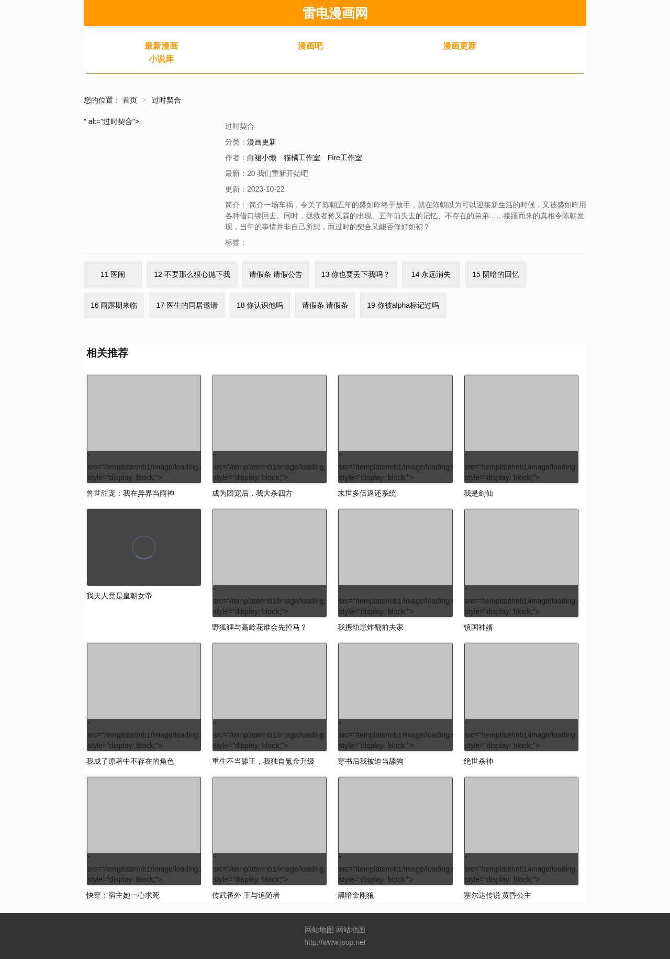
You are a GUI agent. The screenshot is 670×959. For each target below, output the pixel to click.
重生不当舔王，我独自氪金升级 (263, 761)
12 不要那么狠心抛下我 (192, 274)
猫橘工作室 (302, 157)
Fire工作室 (345, 157)
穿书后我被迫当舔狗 (371, 761)
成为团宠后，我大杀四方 (252, 493)
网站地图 (319, 929)
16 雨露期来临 (114, 305)
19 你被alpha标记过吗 (403, 305)
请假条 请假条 (325, 305)
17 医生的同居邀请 (186, 305)
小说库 (161, 58)
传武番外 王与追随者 (246, 895)
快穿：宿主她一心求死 (123, 895)
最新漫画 (161, 45)
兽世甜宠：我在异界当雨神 (130, 493)
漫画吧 (310, 45)
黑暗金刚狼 (356, 895)
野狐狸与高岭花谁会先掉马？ (259, 627)
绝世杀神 (478, 761)
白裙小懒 (261, 157)
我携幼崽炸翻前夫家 (371, 627)
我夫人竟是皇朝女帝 (119, 596)
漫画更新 (459, 45)
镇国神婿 (478, 627)
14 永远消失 (431, 274)
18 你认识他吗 (260, 305)
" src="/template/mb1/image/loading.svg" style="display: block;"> (144, 428)
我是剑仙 (478, 493)
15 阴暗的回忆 (495, 274)
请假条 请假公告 (276, 274)
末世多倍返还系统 (367, 493)
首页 (129, 100)
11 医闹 (112, 274)
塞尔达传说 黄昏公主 (498, 895)
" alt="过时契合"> (111, 121)
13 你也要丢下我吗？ (355, 274)
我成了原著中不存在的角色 (130, 761)
